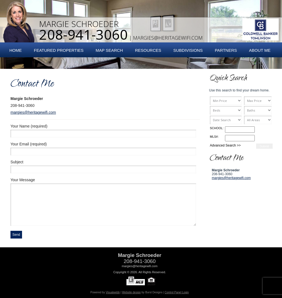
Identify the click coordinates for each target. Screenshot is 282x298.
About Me (259, 50)
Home (15, 50)
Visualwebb (113, 292)
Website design (131, 292)
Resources (148, 50)
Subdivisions (188, 50)
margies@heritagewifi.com (168, 37)
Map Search (109, 50)
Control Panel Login (177, 292)
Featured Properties (58, 50)
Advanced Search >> (225, 145)
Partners (226, 50)
